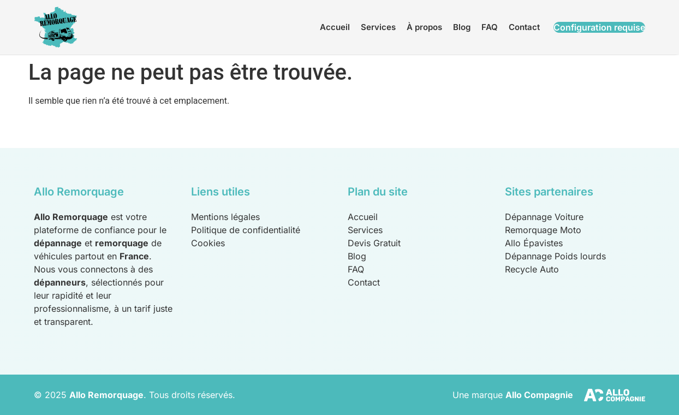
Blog (461, 27)
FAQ (489, 27)
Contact (524, 27)
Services (378, 27)
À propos (424, 27)
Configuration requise (599, 27)
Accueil (335, 27)
